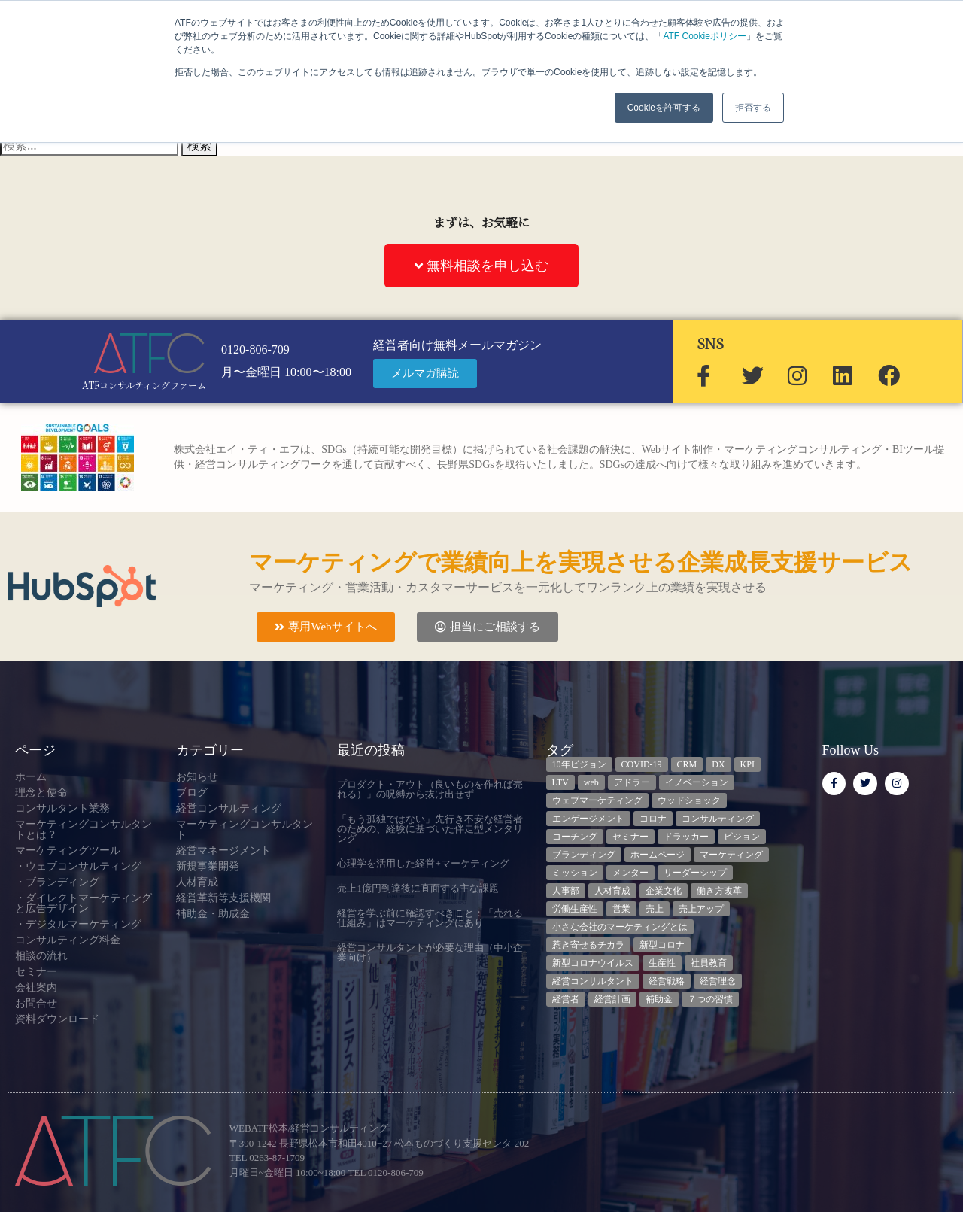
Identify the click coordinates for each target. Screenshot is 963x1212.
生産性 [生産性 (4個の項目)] (662, 963)
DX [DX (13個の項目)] (718, 764)
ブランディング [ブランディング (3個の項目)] (583, 854)
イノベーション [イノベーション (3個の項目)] (696, 782)
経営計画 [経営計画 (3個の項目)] (612, 999)
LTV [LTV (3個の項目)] (560, 782)
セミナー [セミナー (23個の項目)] (630, 836)
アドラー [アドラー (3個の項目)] (632, 782)
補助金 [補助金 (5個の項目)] (659, 999)
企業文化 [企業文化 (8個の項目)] (664, 890)
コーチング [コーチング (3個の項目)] (574, 836)
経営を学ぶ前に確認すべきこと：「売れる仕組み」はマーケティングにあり (430, 917)
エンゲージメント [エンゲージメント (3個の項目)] (588, 818)
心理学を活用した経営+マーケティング (423, 863)
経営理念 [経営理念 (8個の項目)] (718, 981)
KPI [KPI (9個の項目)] (747, 764)
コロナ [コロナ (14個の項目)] (653, 818)
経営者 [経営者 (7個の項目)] (565, 999)
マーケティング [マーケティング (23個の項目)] (731, 854)
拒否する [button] (753, 107)
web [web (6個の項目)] (591, 782)
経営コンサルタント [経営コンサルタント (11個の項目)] (592, 981)
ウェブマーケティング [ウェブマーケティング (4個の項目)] (597, 800)
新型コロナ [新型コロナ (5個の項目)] (662, 945)
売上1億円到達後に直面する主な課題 (418, 888)
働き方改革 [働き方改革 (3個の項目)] (719, 890)
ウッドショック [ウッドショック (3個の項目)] (689, 800)
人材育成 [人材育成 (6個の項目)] (612, 890)
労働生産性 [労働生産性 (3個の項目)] (574, 909)
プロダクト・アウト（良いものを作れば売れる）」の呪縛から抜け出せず (430, 789)
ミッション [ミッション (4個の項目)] (574, 872)
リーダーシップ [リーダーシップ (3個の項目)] (695, 872)
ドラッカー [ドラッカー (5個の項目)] (686, 836)
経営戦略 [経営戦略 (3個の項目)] (667, 981)
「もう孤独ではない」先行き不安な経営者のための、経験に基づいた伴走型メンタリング (430, 828)
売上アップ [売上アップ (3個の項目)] (701, 909)
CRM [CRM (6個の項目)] (687, 764)
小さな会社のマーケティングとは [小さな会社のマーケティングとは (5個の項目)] (620, 927)
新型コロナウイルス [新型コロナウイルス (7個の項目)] (592, 963)
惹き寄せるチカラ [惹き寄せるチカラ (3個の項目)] (588, 945)
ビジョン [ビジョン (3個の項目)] (742, 836)
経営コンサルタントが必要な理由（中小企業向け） (430, 952)
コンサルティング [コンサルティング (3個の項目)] (718, 818)
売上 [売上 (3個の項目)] (655, 909)
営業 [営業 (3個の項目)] (621, 909)
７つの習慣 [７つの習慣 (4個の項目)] (710, 999)
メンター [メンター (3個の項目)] (630, 872)
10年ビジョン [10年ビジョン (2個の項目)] (579, 764)
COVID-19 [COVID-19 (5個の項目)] (641, 764)
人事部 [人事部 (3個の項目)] (565, 890)
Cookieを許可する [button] (663, 107)
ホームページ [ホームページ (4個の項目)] (657, 854)
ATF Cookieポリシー (704, 36)
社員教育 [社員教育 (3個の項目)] (709, 963)
